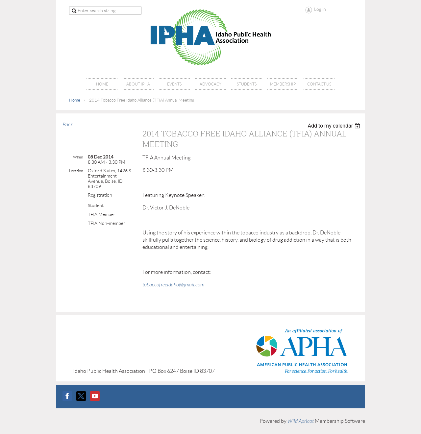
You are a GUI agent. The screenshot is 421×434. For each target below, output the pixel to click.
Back (67, 125)
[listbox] (335, 126)
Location (76, 171)
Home (74, 100)
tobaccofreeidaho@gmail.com (173, 285)
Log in (320, 9)
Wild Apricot (300, 421)
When (78, 157)
